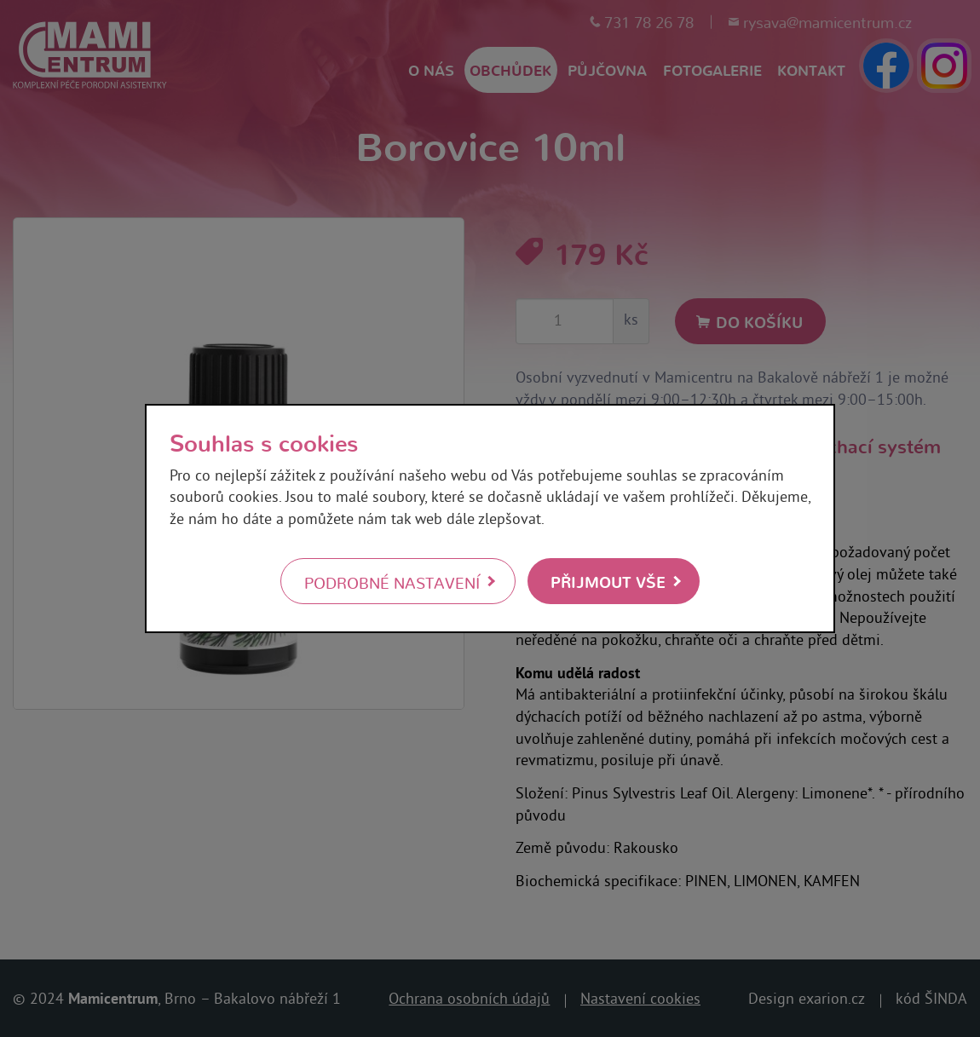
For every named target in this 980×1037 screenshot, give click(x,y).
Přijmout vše (608, 580)
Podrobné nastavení (392, 582)
